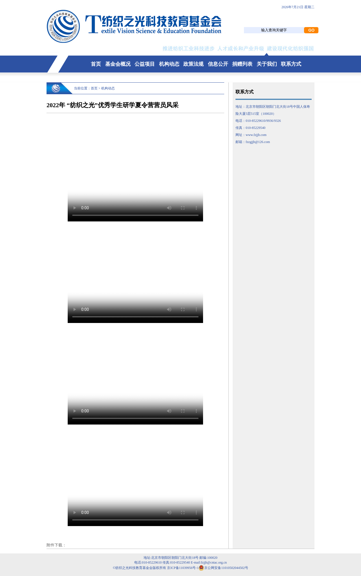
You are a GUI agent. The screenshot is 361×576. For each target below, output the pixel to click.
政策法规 (193, 64)
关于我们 (267, 64)
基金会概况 (118, 64)
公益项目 (145, 64)
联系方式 (291, 64)
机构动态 (169, 64)
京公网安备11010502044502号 (223, 568)
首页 (96, 64)
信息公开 (218, 64)
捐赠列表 (242, 64)
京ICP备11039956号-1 (183, 568)
